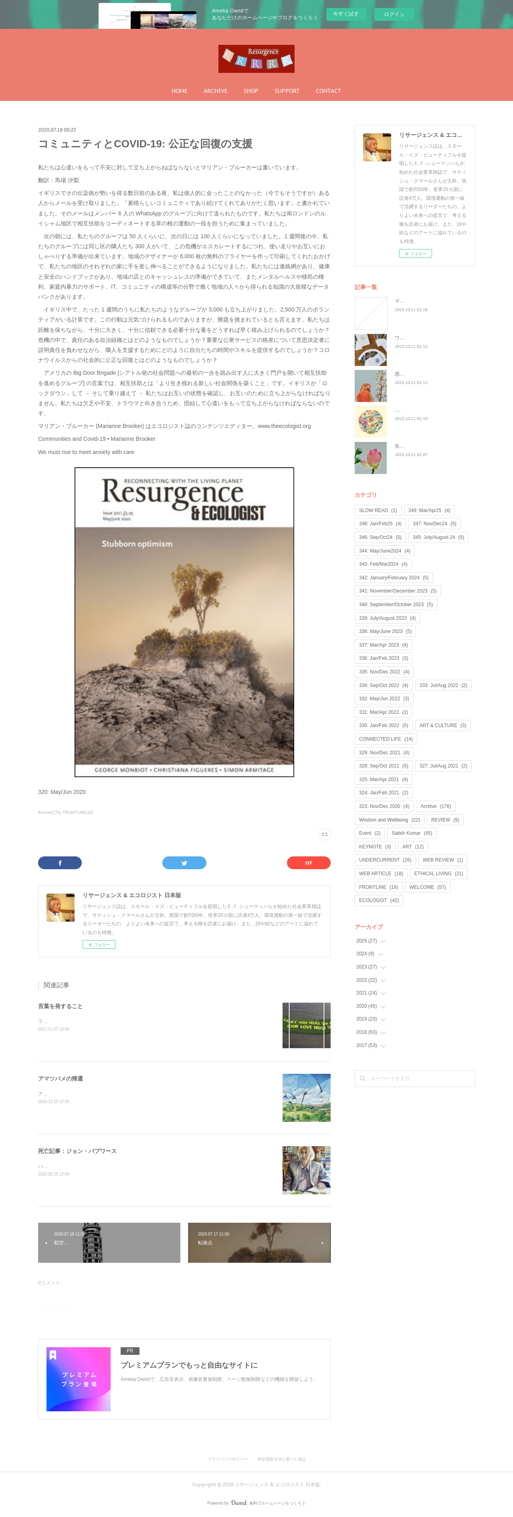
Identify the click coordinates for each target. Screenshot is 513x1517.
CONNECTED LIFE (386, 739)
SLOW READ (378, 510)
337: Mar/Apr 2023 (383, 645)
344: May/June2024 (384, 551)
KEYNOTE (375, 847)
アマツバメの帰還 (60, 1078)
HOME (180, 90)
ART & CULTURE (443, 725)
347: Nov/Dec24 (434, 523)
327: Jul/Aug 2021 (443, 766)
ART (413, 847)
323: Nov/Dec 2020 (384, 806)
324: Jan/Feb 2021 (383, 793)
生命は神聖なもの (414, 446)
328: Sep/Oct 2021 (383, 766)
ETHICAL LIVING (438, 873)
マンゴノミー (409, 301)
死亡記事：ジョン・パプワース (77, 1151)
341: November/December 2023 (397, 591)
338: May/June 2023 (385, 631)
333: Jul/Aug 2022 (443, 685)
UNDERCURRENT (385, 860)
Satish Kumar (412, 833)
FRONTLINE (378, 887)
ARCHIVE (216, 90)
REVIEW (445, 820)
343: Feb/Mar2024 (383, 564)
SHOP (251, 90)
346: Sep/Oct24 (380, 537)
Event (369, 833)
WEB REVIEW (443, 860)
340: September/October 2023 (396, 604)
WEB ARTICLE (381, 873)
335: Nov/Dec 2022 (384, 672)
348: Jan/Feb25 (380, 523)
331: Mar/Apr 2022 (383, 712)
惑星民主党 (407, 374)
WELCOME (427, 887)
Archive (435, 806)
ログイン (394, 14)
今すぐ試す (346, 14)
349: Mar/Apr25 (429, 510)
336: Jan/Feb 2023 (383, 658)
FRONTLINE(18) (78, 812)
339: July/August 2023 (387, 618)
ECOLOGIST (379, 900)
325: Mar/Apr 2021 (383, 779)
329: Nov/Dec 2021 (384, 752)
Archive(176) (49, 812)
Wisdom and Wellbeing (389, 820)
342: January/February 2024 (393, 578)
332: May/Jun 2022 (384, 698)
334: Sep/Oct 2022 (383, 685)
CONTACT (328, 90)
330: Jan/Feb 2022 (383, 725)
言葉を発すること (60, 1006)
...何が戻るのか (411, 410)
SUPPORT (287, 90)
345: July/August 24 (438, 537)
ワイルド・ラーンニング (421, 338)
